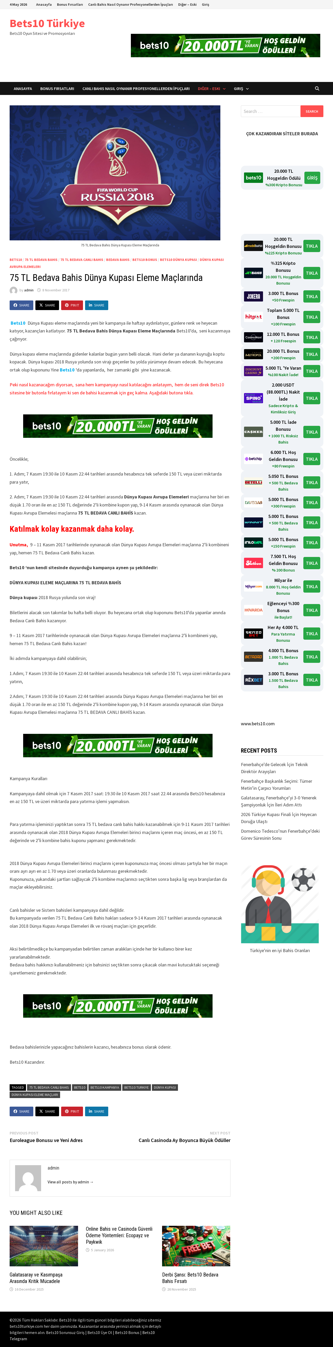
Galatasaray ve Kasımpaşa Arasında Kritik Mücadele (36, 1278)
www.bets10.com (258, 724)
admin (29, 290)
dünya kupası (165, 1087)
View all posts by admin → (71, 1181)
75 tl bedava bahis (41, 259)
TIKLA (312, 246)
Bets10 (67, 370)
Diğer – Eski (187, 4)
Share (21, 305)
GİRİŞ (312, 178)
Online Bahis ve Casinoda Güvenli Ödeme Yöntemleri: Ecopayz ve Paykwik (119, 1235)
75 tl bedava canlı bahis (49, 1087)
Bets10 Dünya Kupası (178, 259)
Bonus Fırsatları (70, 4)
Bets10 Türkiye (47, 23)
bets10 (16, 259)
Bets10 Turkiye (136, 1087)
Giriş (205, 4)
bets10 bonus (144, 259)
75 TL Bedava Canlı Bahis (81, 259)
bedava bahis (118, 259)
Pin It (72, 305)
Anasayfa (44, 4)
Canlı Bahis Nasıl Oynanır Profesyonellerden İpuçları (130, 4)
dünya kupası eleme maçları (35, 1094)
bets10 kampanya (105, 1087)
